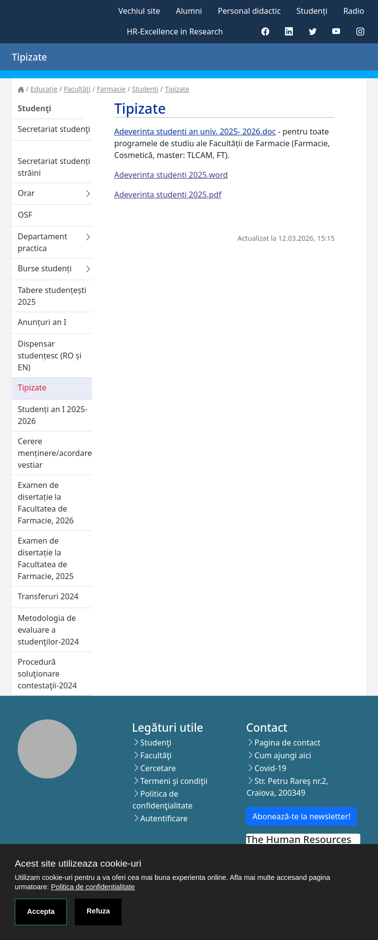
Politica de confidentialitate (93, 887)
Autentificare (164, 818)
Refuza (98, 911)
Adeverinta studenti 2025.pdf (167, 194)
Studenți (311, 10)
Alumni (189, 10)
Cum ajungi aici (282, 755)
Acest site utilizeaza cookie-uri (78, 863)
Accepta (41, 911)
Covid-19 (270, 768)
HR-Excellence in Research (175, 31)
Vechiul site (139, 10)
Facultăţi (77, 89)
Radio (353, 10)
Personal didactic (249, 10)
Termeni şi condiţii (174, 781)
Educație (44, 89)
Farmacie (111, 89)
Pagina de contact (287, 742)
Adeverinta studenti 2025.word (171, 174)
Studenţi (145, 89)
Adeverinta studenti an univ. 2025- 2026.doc (195, 131)
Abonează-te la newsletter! (301, 816)
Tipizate (177, 89)
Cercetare (158, 768)
